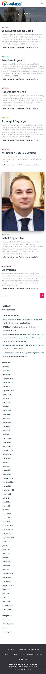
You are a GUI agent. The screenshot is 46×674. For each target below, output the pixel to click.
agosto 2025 (7, 394)
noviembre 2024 (8, 422)
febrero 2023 (7, 474)
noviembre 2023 (8, 454)
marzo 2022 (7, 514)
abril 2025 (6, 406)
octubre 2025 (7, 387)
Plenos (5, 628)
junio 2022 (6, 502)
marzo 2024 (7, 438)
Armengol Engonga (14, 121)
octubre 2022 (7, 486)
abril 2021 (6, 557)
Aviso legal (10, 649)
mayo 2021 (6, 554)
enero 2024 (6, 446)
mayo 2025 (6, 402)
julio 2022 (6, 498)
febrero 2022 (7, 518)
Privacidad (23, 659)
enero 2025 (6, 418)
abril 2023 (6, 466)
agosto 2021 (7, 542)
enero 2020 (6, 601)
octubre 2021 (7, 534)
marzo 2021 (7, 561)
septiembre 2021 (8, 538)
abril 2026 (6, 367)
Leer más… (15, 76)
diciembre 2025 (8, 379)
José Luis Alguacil (13, 60)
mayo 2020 (6, 597)
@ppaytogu (14, 667)
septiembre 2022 (8, 490)
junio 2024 (6, 430)
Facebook (23, 667)
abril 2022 (6, 510)
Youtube (27, 669)
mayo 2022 (6, 506)
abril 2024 (6, 434)
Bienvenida (9, 269)
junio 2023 (6, 462)
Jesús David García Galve (17, 30)
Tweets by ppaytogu (8, 309)
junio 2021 (6, 549)
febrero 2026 (7, 375)
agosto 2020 (7, 589)
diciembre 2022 (8, 478)
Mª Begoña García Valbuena (19, 153)
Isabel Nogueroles (13, 238)
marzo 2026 (7, 371)
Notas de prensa (8, 624)
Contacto (7, 654)
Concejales (5, 27)
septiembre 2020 (8, 585)
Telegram (19, 669)
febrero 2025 (7, 414)
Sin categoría (6, 266)
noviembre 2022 (8, 482)
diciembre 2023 (8, 450)
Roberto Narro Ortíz (14, 92)
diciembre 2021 (8, 526)
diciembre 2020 (8, 573)
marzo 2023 (7, 470)
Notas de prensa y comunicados (31, 654)
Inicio (15, 654)
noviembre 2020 (8, 577)
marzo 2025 (7, 410)
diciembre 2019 (8, 605)
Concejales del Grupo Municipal (28, 649)
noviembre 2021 (8, 530)
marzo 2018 (7, 609)
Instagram (33, 667)
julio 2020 (6, 593)
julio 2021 (6, 546)
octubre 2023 (7, 458)
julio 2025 (6, 398)
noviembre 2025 (8, 383)
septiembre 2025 (8, 391)
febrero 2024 (7, 442)
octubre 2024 (7, 426)
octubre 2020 (7, 581)
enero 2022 (6, 522)
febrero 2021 (7, 565)
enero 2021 (6, 569)
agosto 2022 (7, 494)
